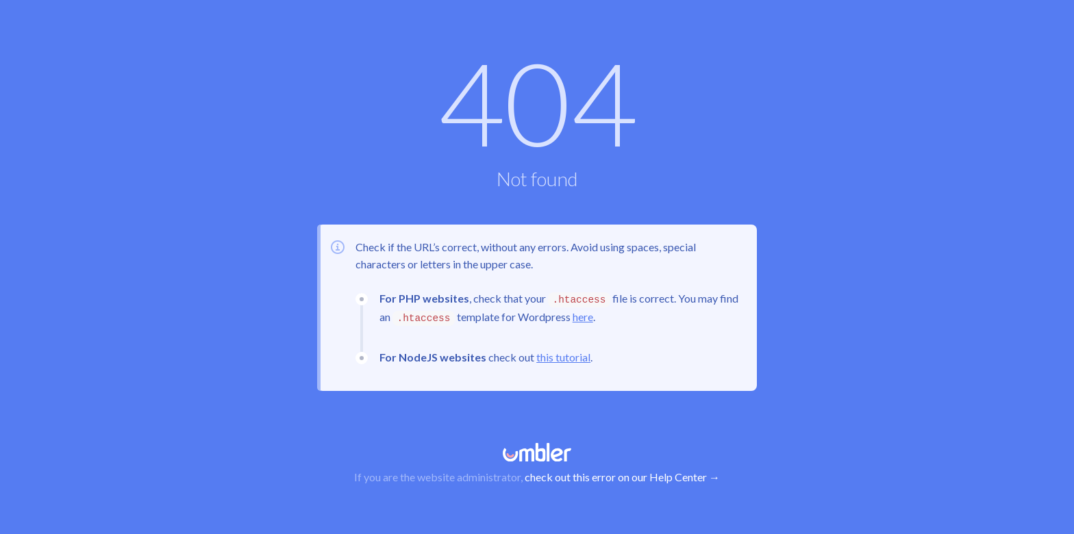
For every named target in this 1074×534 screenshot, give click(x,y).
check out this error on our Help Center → (622, 476)
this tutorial (563, 357)
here (583, 316)
